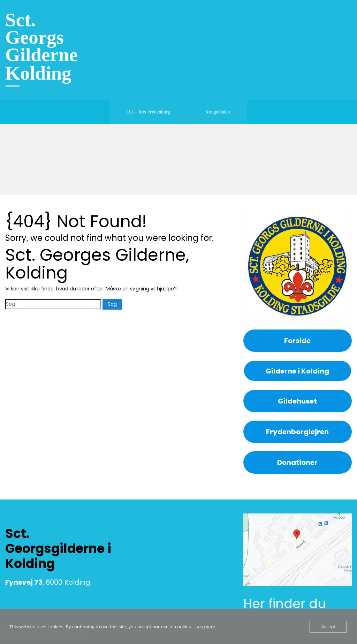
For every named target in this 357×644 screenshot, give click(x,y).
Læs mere (205, 626)
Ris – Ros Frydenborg (148, 111)
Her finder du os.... (284, 607)
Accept (328, 626)
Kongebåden (217, 111)
